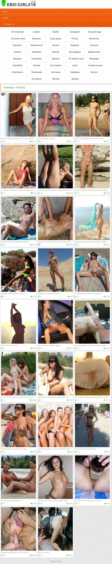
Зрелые (55, 45)
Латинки (17, 52)
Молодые (17, 59)
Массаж (55, 52)
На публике (37, 59)
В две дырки (55, 39)
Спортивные (17, 72)
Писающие (94, 59)
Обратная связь (56, 561)
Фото (5, 12)
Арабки (56, 32)
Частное (55, 79)
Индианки (75, 45)
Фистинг (94, 72)
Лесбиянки (36, 52)
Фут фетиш (36, 79)
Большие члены (18, 39)
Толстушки (55, 72)
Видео (5, 18)
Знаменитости (36, 45)
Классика (94, 45)
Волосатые (94, 39)
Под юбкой (17, 65)
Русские (36, 65)
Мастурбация (75, 52)
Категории (7, 24)
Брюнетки (36, 39)
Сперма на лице (95, 65)
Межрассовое (94, 52)
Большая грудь (94, 32)
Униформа (75, 72)
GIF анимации (17, 32)
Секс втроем (55, 65)
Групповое (17, 45)
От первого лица (76, 59)
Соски (74, 65)
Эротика (75, 79)
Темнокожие (36, 72)
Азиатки (36, 32)
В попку (74, 39)
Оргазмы (56, 59)
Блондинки (75, 32)
